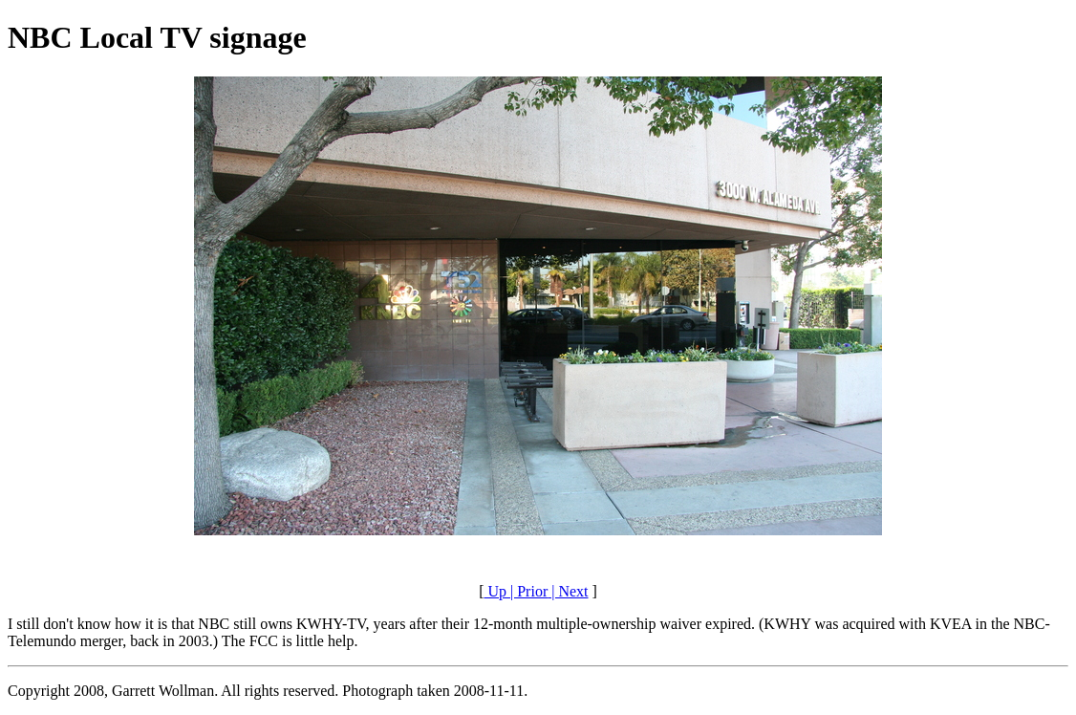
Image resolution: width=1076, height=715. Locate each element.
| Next (568, 591)
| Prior (527, 591)
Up (495, 591)
